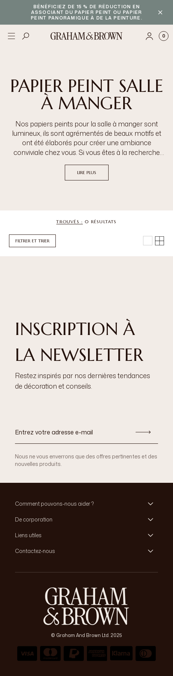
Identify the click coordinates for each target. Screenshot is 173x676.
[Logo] (86, 36)
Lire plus (86, 172)
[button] (86, 504)
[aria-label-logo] (86, 606)
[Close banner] (160, 12)
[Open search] (26, 36)
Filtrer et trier (32, 240)
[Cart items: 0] (164, 36)
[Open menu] (11, 36)
